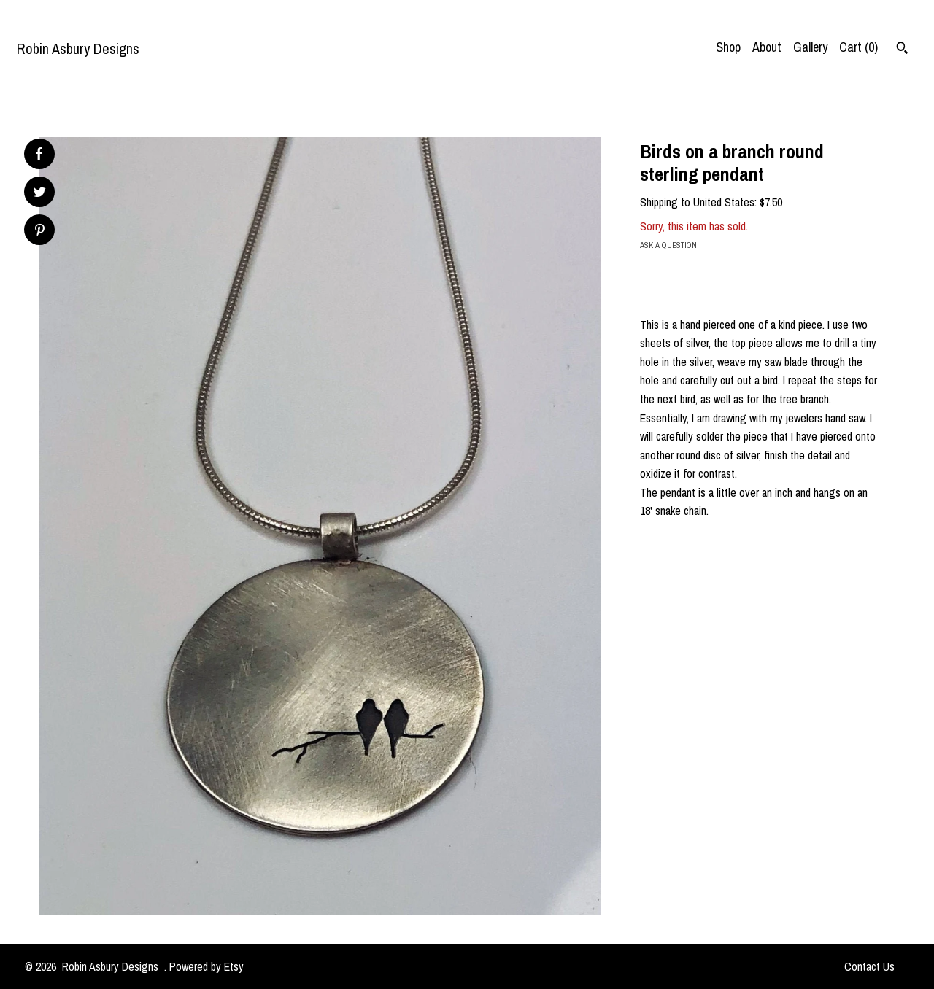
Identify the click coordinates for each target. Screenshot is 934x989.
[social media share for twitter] (40, 194)
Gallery (810, 47)
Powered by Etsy (206, 966)
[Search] (902, 50)
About (766, 47)
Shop (728, 47)
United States (723, 202)
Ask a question (668, 245)
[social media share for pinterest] (40, 231)
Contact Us (869, 966)
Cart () (858, 47)
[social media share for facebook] (39, 154)
